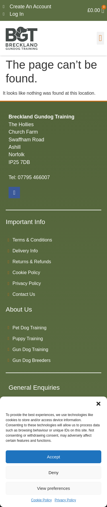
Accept (53, 456)
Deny (53, 472)
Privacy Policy (65, 500)
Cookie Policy (41, 500)
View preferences (53, 488)
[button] (98, 404)
